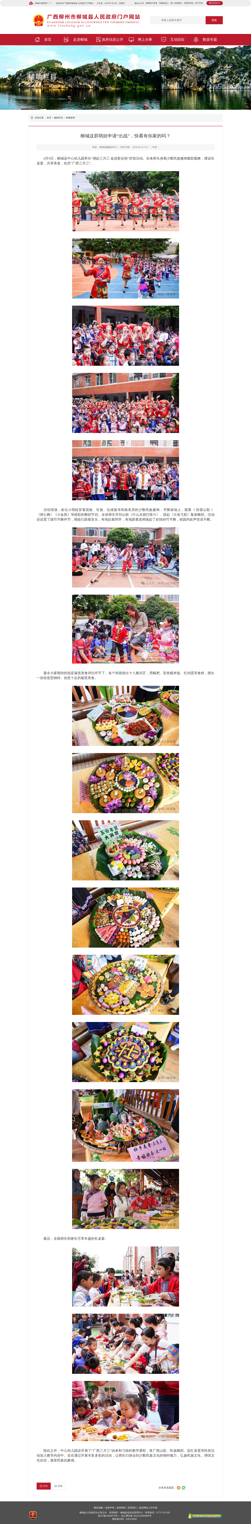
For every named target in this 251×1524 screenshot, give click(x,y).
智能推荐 (70, 118)
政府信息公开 (112, 39)
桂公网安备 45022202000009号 (136, 1516)
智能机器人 (164, 3)
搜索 (214, 20)
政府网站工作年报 (148, 1508)
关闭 (58, 1486)
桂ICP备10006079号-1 (108, 1516)
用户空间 (199, 3)
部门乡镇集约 (176, 3)
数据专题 (210, 39)
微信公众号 (139, 3)
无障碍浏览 (188, 3)
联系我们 (132, 1508)
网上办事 (145, 39)
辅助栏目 (43, 76)
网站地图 (98, 1508)
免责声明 (109, 1508)
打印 (44, 1486)
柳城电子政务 (152, 3)
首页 (47, 39)
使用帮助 (121, 1508)
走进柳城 (80, 39)
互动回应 (177, 39)
